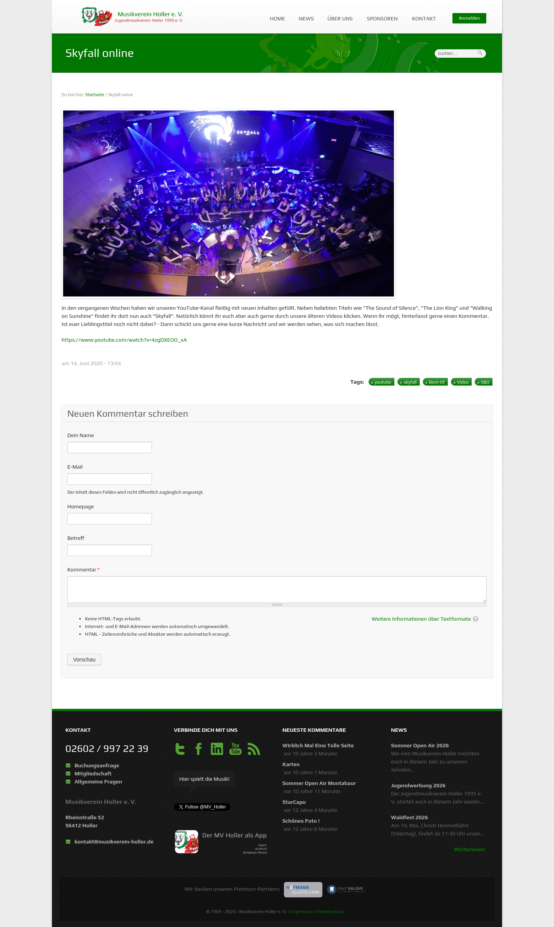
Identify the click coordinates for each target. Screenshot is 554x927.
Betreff (75, 538)
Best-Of (437, 382)
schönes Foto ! (301, 821)
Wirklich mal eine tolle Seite (318, 745)
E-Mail (75, 467)
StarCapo (294, 802)
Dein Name (80, 435)
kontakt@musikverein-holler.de (114, 841)
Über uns (338, 15)
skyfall (410, 382)
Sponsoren (380, 15)
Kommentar (83, 569)
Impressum (302, 911)
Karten (291, 764)
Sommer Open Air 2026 (420, 745)
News (306, 18)
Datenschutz (331, 911)
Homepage (80, 506)
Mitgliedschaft (93, 773)
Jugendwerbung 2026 (418, 785)
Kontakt (422, 15)
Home (277, 18)
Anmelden (469, 18)
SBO (485, 382)
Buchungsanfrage (97, 765)
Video (463, 382)
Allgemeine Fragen (98, 781)
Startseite (94, 94)
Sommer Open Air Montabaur (319, 783)
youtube (383, 382)
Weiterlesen (469, 849)
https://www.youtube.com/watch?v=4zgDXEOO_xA (124, 340)
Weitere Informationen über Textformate (421, 619)
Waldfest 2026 (409, 817)
